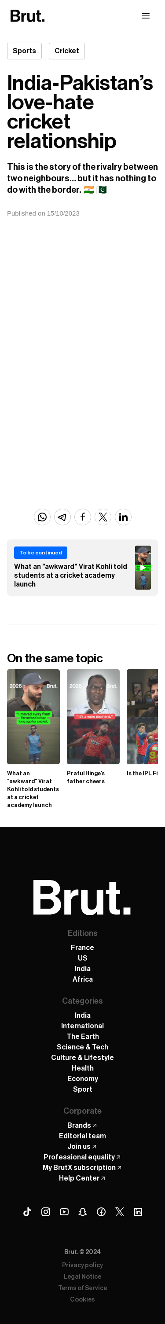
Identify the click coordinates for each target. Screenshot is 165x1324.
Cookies (82, 1300)
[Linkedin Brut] (138, 1212)
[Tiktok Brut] (27, 1212)
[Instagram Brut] (46, 1212)
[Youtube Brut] (64, 1212)
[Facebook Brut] (101, 1212)
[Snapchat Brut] (83, 1212)
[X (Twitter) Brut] (119, 1212)
